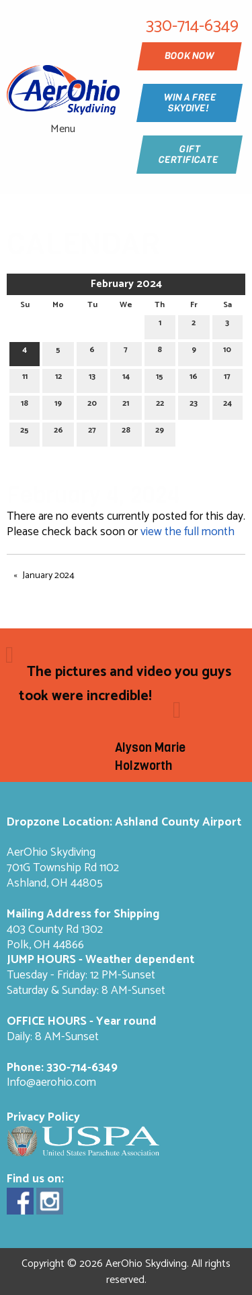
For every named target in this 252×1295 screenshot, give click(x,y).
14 (126, 378)
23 (194, 405)
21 (125, 405)
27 (92, 432)
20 (92, 405)
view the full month (187, 532)
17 (227, 378)
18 (24, 405)
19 (58, 405)
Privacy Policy (43, 1117)
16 (194, 378)
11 (25, 378)
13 (92, 378)
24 (227, 405)
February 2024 (126, 284)
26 (58, 432)
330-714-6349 (82, 1068)
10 (227, 351)
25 (24, 432)
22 (160, 405)
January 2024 (49, 575)
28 (126, 432)
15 (159, 378)
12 (58, 378)
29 (159, 432)
